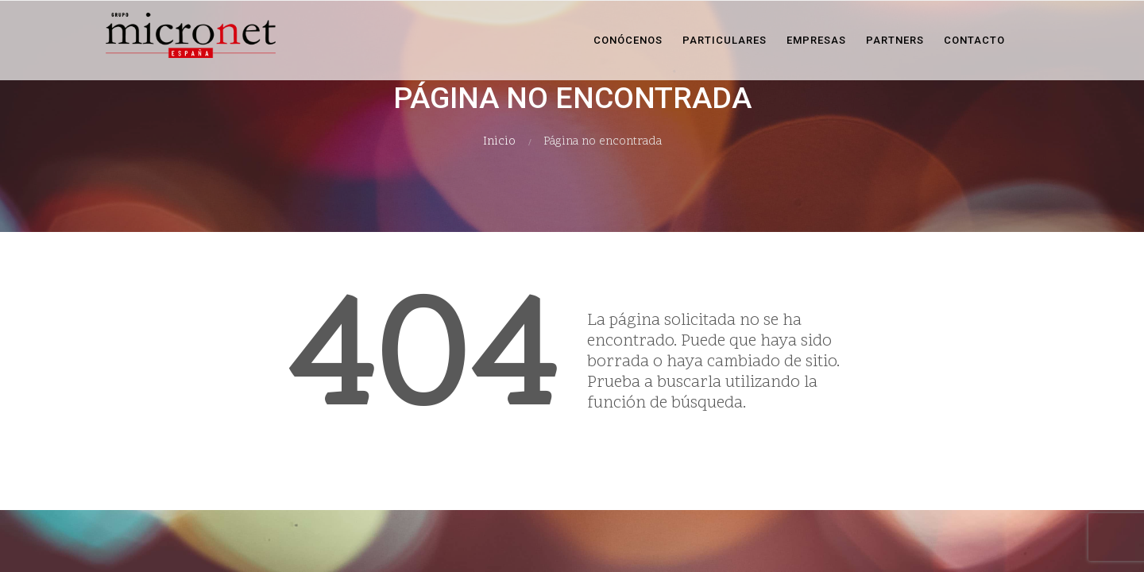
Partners (895, 40)
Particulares (724, 40)
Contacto (974, 40)
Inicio (499, 141)
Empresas (816, 40)
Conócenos (628, 40)
